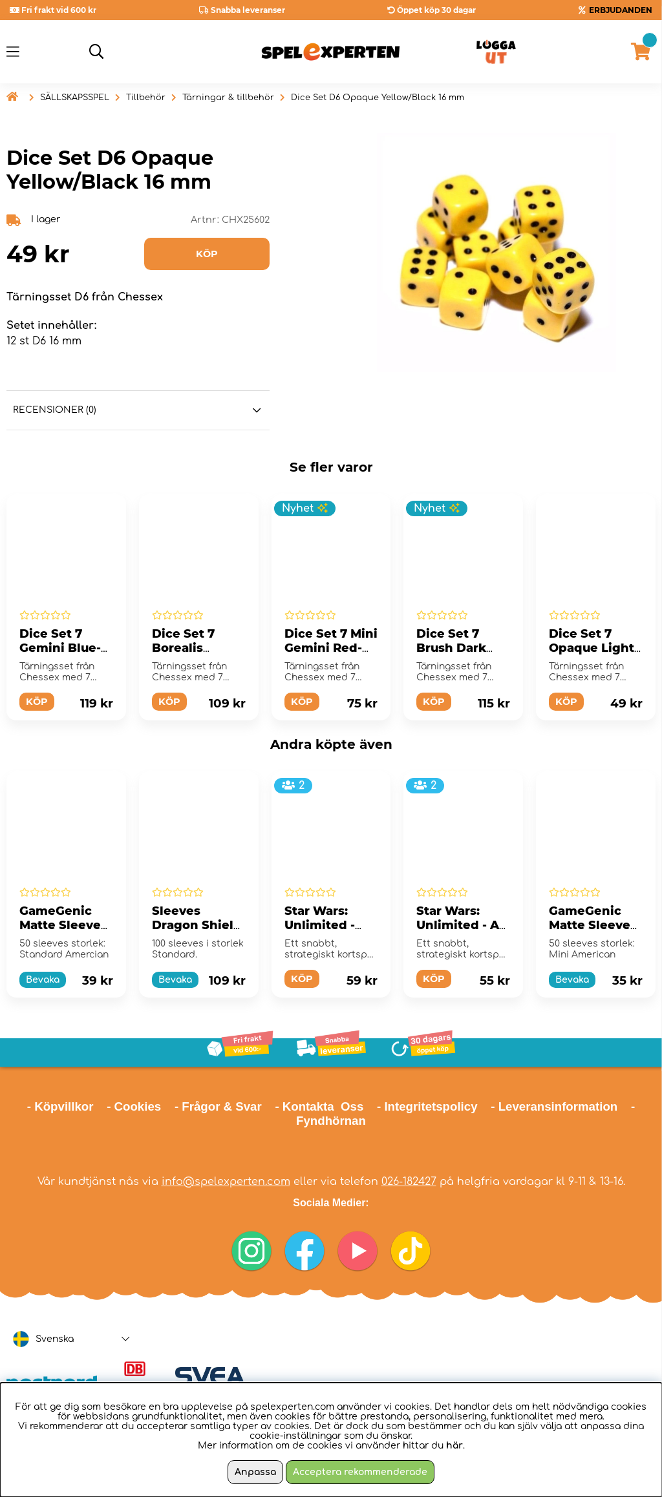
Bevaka (42, 980)
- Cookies (134, 1106)
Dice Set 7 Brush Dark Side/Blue (451, 648)
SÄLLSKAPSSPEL (74, 97)
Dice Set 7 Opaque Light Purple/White (591, 648)
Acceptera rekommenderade (360, 1472)
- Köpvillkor (60, 1106)
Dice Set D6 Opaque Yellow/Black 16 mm (377, 97)
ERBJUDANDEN (620, 10)
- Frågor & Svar (218, 1106)
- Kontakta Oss (319, 1106)
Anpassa (255, 1472)
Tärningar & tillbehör (228, 97)
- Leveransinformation (554, 1106)
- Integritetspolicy (427, 1106)
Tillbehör (146, 97)
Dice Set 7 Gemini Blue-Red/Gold (60, 648)
